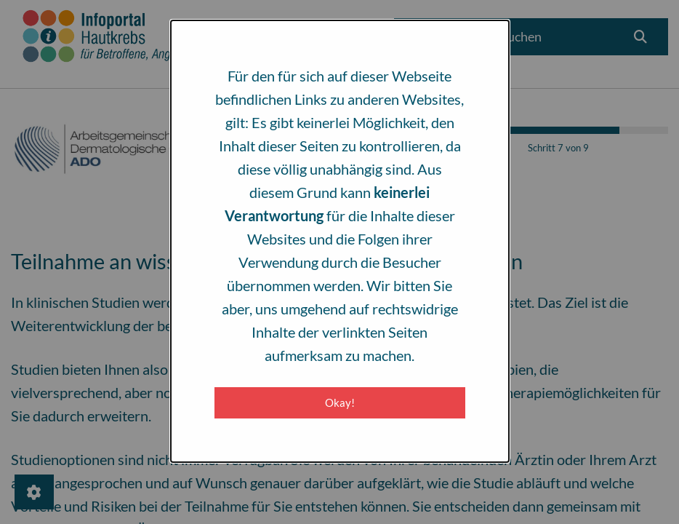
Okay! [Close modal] (340, 402)
